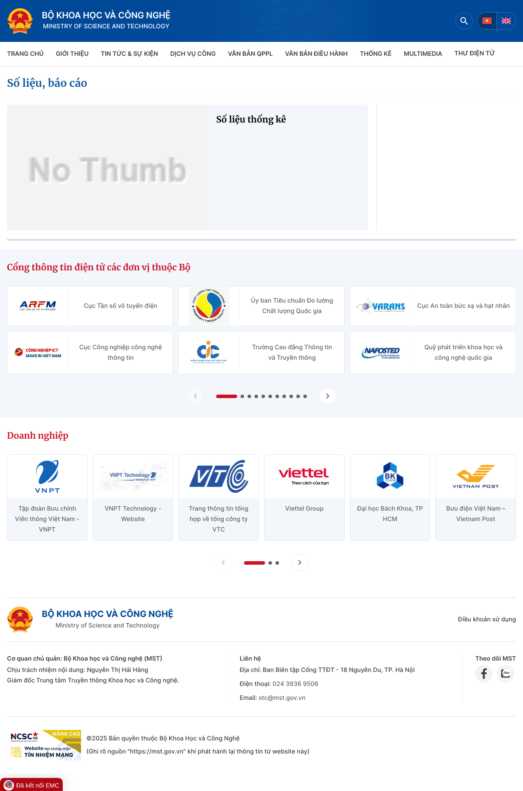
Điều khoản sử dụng (487, 619)
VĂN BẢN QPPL (250, 54)
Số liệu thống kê (251, 119)
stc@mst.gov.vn (282, 698)
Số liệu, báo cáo (47, 83)
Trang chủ (25, 54)
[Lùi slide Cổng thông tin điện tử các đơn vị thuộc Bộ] (195, 396)
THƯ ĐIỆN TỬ (475, 53)
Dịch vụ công (193, 54)
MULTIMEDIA (423, 54)
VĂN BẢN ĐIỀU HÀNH (316, 54)
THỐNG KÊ (376, 54)
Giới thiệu (72, 54)
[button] (226, 396)
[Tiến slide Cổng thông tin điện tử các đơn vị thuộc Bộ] (327, 396)
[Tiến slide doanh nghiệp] (300, 562)
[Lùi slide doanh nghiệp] (223, 562)
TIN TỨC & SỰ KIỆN (129, 54)
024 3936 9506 (295, 684)
